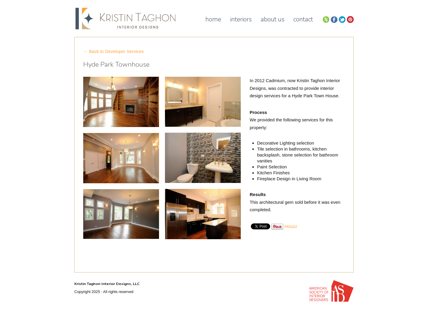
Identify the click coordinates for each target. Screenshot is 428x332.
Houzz (291, 226)
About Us (272, 19)
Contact (303, 19)
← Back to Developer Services (113, 51)
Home (213, 19)
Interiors (241, 19)
